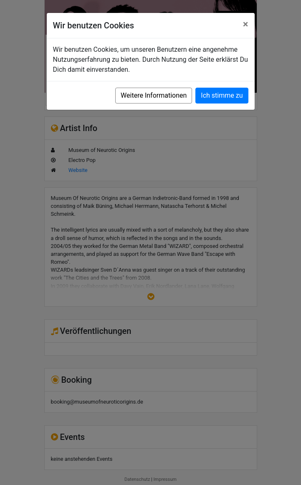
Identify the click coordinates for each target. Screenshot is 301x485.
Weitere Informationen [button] (154, 95)
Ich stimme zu (222, 95)
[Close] (246, 24)
